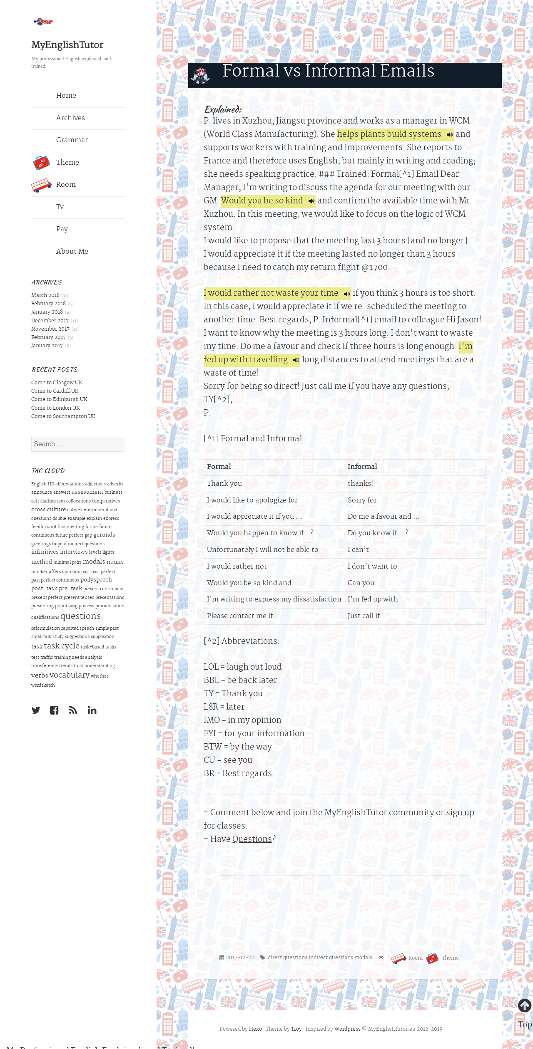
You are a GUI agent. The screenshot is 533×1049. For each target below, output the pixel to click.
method (41, 562)
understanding (100, 666)
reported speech (77, 629)
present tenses (79, 598)
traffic (46, 658)
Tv (47, 207)
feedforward (43, 527)
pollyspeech (96, 580)
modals (94, 562)
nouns (115, 562)
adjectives (95, 484)
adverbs (115, 484)
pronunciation (110, 606)
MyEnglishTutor (67, 46)
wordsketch (43, 686)
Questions (252, 840)
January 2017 (47, 346)
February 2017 (48, 338)
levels (95, 552)
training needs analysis (78, 658)
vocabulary (70, 676)
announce (41, 493)
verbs (39, 676)
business (113, 493)
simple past (107, 629)
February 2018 (48, 304)
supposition (103, 637)
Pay (49, 230)
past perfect (103, 572)
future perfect (69, 535)
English (39, 484)
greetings (41, 544)
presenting (42, 606)
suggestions (77, 637)
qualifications (45, 618)
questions (80, 616)
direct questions (287, 958)
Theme (55, 163)
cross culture (48, 510)
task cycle (62, 647)
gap (88, 535)
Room (53, 185)
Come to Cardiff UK (54, 391)
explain (94, 519)
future (91, 527)
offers (55, 572)
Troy (296, 1029)
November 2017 (50, 329)
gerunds (104, 535)
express (111, 519)
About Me (59, 252)
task (36, 647)
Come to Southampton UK (63, 417)
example (76, 519)
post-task (44, 589)
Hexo (255, 1029)
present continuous (103, 589)
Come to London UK (55, 408)
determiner (93, 510)
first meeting (70, 527)
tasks (110, 647)
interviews (74, 552)
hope (57, 544)
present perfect (46, 598)
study (58, 637)
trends (65, 666)
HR (51, 484)
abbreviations (69, 484)
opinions (71, 572)
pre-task (70, 589)
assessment (87, 492)
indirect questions (86, 544)
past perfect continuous (55, 580)
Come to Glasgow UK (56, 383)
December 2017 (50, 321)
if (65, 544)
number (39, 572)
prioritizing (66, 606)
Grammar (59, 141)
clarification (52, 501)
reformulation (45, 629)
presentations (109, 598)
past (85, 572)
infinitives (45, 552)
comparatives (106, 501)
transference (44, 666)
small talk (41, 637)
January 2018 (47, 312)
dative (73, 510)
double (59, 519)
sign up (460, 813)
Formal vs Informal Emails (328, 72)
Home (53, 96)
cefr (35, 501)
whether (99, 676)
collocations (78, 501)
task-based (92, 647)
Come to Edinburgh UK (59, 400)
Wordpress (347, 1029)
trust (78, 666)
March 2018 (45, 296)
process (86, 606)
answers (61, 493)
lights (108, 552)
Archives (58, 118)
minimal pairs (67, 562)
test (35, 658)
